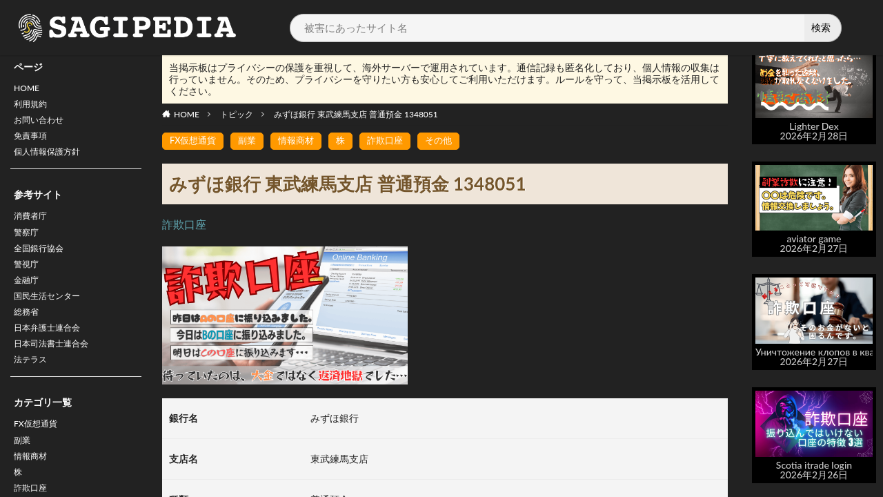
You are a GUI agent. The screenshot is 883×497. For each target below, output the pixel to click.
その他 (451, 141)
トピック (236, 114)
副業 (23, 473)
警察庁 (28, 245)
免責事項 (33, 143)
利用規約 (33, 107)
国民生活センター (52, 317)
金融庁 (28, 299)
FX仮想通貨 (39, 455)
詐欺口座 (395, 141)
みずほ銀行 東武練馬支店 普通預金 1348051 (356, 114)
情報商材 (303, 141)
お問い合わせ (43, 125)
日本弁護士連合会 (52, 353)
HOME (28, 89)
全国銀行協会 (43, 263)
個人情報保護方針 (52, 161)
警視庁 (28, 281)
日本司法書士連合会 (57, 371)
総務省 (28, 335)
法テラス (33, 389)
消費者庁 (33, 227)
